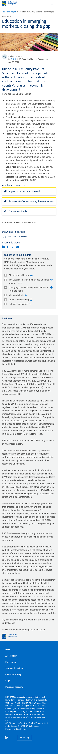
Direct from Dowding (19, 299)
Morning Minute (16, 295)
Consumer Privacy (13, 674)
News (7, 650)
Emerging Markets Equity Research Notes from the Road (29, 289)
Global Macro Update (19, 275)
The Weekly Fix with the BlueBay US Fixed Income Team (29, 281)
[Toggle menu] (52, 3)
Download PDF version (15, 236)
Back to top (24, 737)
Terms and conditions (14, 668)
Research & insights (9, 12)
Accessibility (11, 656)
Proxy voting (10, 662)
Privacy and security (14, 687)
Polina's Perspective (18, 304)
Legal (7, 681)
